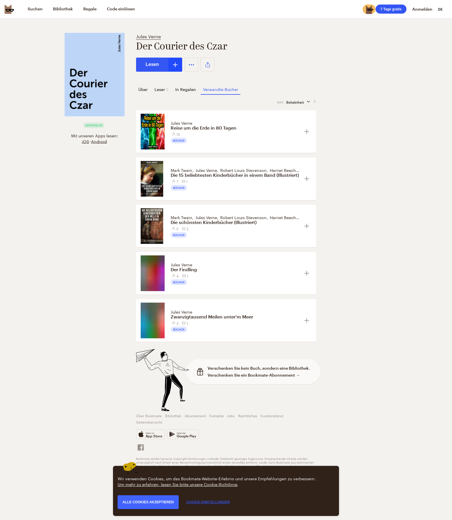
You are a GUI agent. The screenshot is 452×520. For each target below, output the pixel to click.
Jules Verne (148, 35)
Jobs (231, 415)
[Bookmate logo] (9, 9)
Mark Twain (181, 170)
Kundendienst (272, 415)
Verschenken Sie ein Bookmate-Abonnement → (254, 375)
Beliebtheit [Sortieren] (300, 102)
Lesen (152, 64)
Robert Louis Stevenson (243, 170)
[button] (191, 64)
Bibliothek (173, 415)
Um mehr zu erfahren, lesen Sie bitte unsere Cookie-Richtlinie (177, 484)
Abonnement (195, 415)
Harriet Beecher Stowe (291, 170)
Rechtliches (247, 415)
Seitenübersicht (149, 421)
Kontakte (216, 415)
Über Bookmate (149, 415)
